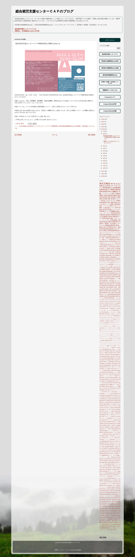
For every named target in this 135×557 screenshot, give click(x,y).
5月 (104, 151)
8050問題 (118, 303)
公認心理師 (114, 365)
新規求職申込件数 (110, 421)
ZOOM (102, 308)
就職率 (101, 278)
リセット (108, 347)
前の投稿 (91, 135)
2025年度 (106, 303)
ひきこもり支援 (111, 319)
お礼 (114, 312)
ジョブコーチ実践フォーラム (111, 335)
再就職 (109, 370)
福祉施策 (107, 444)
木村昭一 (109, 425)
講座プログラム (115, 464)
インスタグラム (105, 324)
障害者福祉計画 (109, 497)
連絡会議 (109, 283)
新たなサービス (116, 414)
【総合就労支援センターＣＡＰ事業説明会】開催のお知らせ (111, 137)
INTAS (118, 241)
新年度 (101, 280)
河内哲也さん (116, 430)
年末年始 (101, 407)
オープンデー (115, 329)
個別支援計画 (115, 363)
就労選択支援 (106, 199)
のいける (114, 185)
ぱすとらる (107, 317)
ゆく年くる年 (111, 322)
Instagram (112, 260)
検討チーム (105, 428)
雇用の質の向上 (115, 520)
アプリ (116, 322)
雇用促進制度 (106, 522)
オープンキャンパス (106, 329)
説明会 (110, 216)
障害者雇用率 (113, 241)
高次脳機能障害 (103, 527)
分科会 (115, 271)
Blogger (79, 550)
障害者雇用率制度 (113, 230)
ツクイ (105, 336)
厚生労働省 (104, 183)
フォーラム (112, 343)
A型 (110, 305)
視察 (108, 462)
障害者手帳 (102, 497)
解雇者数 (112, 462)
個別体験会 (108, 363)
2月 (104, 133)
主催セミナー (115, 349)
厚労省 (113, 184)
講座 (105, 283)
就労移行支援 (106, 197)
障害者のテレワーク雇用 (109, 483)
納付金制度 (114, 458)
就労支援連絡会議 (109, 395)
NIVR (109, 306)
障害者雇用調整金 (113, 512)
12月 (104, 168)
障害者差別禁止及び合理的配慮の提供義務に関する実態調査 (109, 492)
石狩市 (117, 207)
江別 (113, 255)
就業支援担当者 (110, 402)
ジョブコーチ (106, 193)
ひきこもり (104, 319)
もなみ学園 (105, 322)
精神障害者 (108, 458)
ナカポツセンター (110, 200)
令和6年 (119, 352)
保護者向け (103, 363)
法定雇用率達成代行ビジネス (110, 432)
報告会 (107, 384)
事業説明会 (55, 126)
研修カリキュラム (116, 439)
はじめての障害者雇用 (113, 315)
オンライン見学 (108, 328)
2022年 (108, 260)
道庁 (104, 469)
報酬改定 (115, 191)
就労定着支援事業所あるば (67, 126)
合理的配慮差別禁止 (111, 381)
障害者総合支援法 (107, 218)
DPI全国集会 (116, 305)
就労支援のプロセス (106, 391)
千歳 (115, 248)
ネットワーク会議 (107, 338)
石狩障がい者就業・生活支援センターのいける (109, 223)
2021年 (104, 260)
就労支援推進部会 (115, 393)
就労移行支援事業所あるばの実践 (109, 397)
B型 (112, 305)
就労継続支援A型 (110, 400)
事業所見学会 (113, 351)
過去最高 (103, 467)
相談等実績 (102, 282)
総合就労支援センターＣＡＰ (111, 209)
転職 (104, 465)
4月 (104, 148)
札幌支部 (112, 427)
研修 (107, 282)
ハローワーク (106, 213)
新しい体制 (110, 414)
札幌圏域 (118, 425)
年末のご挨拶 (117, 405)
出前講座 (103, 372)
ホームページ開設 (105, 345)
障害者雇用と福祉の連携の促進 (109, 503)
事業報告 (107, 351)
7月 (104, 155)
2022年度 (118, 299)
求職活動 (101, 430)
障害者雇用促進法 (109, 259)
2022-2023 (112, 299)
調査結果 (109, 464)
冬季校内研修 (114, 370)
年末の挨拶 (106, 278)
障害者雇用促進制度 (113, 294)
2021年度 (107, 299)
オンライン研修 (111, 326)
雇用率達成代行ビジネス (108, 524)
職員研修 (106, 460)
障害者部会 (102, 259)
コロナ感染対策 (109, 264)
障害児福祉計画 (110, 474)
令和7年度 (118, 356)
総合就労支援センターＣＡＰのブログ (44, 11)
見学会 (103, 200)
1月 (104, 131)
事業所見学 (110, 268)
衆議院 (103, 462)
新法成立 (104, 421)
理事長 (104, 434)
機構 (117, 428)
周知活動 (108, 382)
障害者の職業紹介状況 (112, 489)
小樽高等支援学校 (111, 388)
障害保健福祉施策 (110, 473)
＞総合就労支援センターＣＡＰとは (25, 29)
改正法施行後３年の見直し (108, 412)
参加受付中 (103, 381)
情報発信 (118, 409)
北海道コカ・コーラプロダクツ (106, 375)
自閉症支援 (111, 460)
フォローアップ (105, 343)
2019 (103, 121)
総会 (103, 460)
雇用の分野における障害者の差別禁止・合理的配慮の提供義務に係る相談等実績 (109, 515)
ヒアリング (112, 342)
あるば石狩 (30, 126)
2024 (103, 173)
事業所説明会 (117, 268)
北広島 (112, 248)
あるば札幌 (22, 126)
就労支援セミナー (116, 391)
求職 (119, 428)
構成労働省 (108, 255)
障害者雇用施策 (112, 296)
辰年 (106, 465)
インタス (112, 324)
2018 (103, 119)
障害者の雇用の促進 (111, 490)
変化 (118, 384)
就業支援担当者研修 (110, 276)
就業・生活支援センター (106, 207)
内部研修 (105, 370)
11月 (104, 165)
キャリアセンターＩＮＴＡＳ (42, 126)
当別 (100, 253)
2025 (103, 176)
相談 (107, 434)
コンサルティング (113, 331)
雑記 (109, 526)
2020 (103, 124)
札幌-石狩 (113, 425)
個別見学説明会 (115, 213)
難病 (111, 526)
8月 (104, 158)
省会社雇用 (115, 434)
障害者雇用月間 (115, 510)
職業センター (105, 239)
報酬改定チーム (113, 384)
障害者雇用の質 (113, 504)
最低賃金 (103, 255)
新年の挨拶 (115, 253)
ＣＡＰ (116, 298)
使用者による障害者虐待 (109, 246)
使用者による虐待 (111, 269)
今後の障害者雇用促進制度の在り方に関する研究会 (109, 244)
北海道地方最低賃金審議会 (111, 377)
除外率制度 (114, 469)
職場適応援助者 (112, 195)
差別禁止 (108, 404)
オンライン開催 (114, 243)
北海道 (106, 195)
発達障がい (106, 280)
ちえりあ (116, 313)
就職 (105, 404)
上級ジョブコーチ (114, 266)
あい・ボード (107, 310)
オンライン (107, 243)
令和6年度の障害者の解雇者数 (112, 354)
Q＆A (112, 306)
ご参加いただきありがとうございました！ (111, 142)
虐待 (115, 460)
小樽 (119, 220)
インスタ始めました (111, 262)
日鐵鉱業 (101, 423)
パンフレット (117, 264)
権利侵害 (114, 428)
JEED (100, 306)
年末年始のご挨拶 (108, 407)
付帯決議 (110, 352)
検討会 (109, 428)
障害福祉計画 (105, 285)
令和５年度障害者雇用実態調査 (106, 358)
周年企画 (104, 382)
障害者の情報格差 (111, 487)
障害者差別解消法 (107, 494)
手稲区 (103, 411)
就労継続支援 (115, 398)
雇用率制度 (111, 298)
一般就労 (113, 347)
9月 (104, 160)
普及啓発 (107, 423)
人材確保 (106, 352)
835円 (100, 305)
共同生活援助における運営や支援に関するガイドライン (109, 368)
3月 (104, 146)
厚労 (109, 379)
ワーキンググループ (104, 266)
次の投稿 (18, 135)
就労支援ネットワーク (104, 393)
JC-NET (101, 243)
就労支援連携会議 (105, 250)
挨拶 (119, 278)
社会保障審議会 (112, 282)
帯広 (107, 405)
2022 (103, 129)
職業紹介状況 (113, 239)
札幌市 (110, 222)
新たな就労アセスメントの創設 (106, 416)
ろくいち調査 (109, 204)
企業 (100, 269)
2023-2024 (101, 301)
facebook (106, 308)
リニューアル (105, 220)
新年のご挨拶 (108, 253)
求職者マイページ (108, 430)
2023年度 (110, 301)
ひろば (101, 322)
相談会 (110, 434)
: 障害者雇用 (105, 305)
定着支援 (102, 214)
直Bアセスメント (116, 280)
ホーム (55, 135)
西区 (106, 462)
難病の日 (115, 526)
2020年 (103, 299)
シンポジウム (111, 333)
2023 (103, 171)
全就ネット (104, 248)
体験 (118, 359)
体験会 (104, 269)
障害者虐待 (108, 291)
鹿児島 (108, 527)
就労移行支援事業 (107, 236)
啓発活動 (115, 382)
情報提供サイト (114, 278)
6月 (104, 153)
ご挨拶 (112, 313)
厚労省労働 (113, 379)
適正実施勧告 (108, 469)
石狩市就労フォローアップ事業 (109, 437)
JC (119, 305)
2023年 (106, 301)
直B (110, 280)
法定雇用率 (104, 216)
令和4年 (115, 352)
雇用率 (106, 298)
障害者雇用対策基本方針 (105, 510)
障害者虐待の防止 (107, 501)
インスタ (103, 262)
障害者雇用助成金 (116, 508)
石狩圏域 (116, 255)
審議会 (118, 200)
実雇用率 (107, 386)
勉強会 (108, 248)
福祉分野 (103, 444)
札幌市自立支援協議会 (104, 427)
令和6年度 (101, 354)
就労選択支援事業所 (112, 275)
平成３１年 (111, 405)
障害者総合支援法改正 (106, 499)
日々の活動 (117, 421)
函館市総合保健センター (111, 372)
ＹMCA (114, 529)
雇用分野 (112, 522)
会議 (116, 359)
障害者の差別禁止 (105, 257)
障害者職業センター (115, 257)
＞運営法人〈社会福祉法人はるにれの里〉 (27, 31)
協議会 (106, 379)
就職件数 (118, 276)
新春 (100, 421)
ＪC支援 (111, 529)
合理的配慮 (113, 220)
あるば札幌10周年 (115, 310)
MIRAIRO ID (105, 306)
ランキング (103, 347)
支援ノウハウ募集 (109, 411)
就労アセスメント (114, 206)
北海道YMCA (105, 374)
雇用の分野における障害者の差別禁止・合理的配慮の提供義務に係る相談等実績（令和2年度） (109, 519)
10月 (104, 163)
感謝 (100, 411)
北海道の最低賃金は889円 (114, 374)
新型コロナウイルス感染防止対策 (112, 420)
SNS (115, 306)
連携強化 (110, 465)
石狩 (113, 193)
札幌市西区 (115, 222)
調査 (106, 464)
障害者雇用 (107, 187)
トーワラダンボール (112, 336)
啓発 (112, 382)
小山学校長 (104, 388)
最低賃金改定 (113, 423)
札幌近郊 (117, 427)
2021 (103, 126)
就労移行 (113, 199)
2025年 (102, 303)
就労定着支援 (103, 222)
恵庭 (103, 253)
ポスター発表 (113, 345)
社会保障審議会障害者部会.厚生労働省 (108, 441)
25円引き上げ (112, 303)
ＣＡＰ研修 (113, 527)
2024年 (115, 301)
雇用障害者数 (104, 526)
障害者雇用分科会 (104, 202)
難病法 (119, 526)
